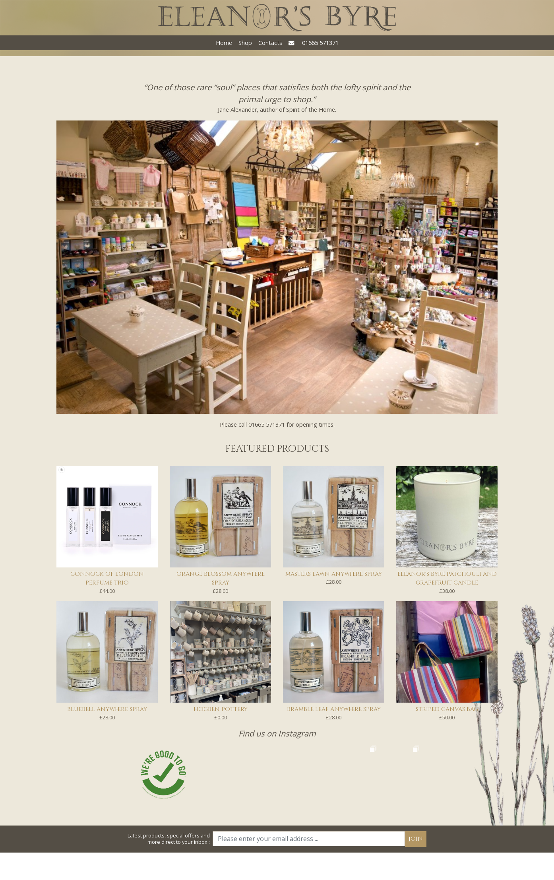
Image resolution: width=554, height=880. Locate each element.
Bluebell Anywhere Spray (107, 709)
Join (416, 866)
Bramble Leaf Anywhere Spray (334, 709)
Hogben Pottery (221, 709)
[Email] (309, 866)
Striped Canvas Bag (447, 709)
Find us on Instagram (277, 733)
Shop (245, 43)
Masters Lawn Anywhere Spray (333, 574)
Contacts (270, 43)
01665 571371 (320, 43)
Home (224, 43)
